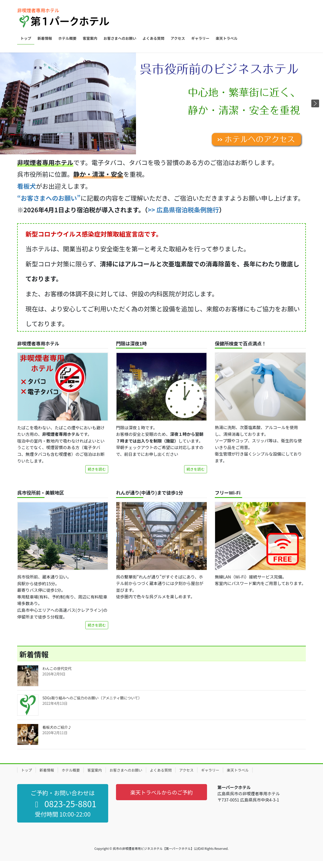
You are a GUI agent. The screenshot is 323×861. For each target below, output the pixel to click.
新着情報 (47, 770)
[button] (161, 103)
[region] (161, 103)
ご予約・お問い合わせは (63, 792)
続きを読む (97, 469)
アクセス (186, 770)
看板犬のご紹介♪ (57, 727)
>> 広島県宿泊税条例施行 (183, 209)
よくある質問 (161, 770)
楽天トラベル (238, 770)
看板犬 (26, 185)
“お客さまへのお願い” (49, 197)
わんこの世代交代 (57, 668)
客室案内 (94, 770)
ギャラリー (210, 770)
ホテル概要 (71, 770)
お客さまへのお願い (125, 770)
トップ (26, 770)
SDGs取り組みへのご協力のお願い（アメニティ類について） (92, 697)
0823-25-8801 (63, 804)
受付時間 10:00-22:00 (63, 814)
